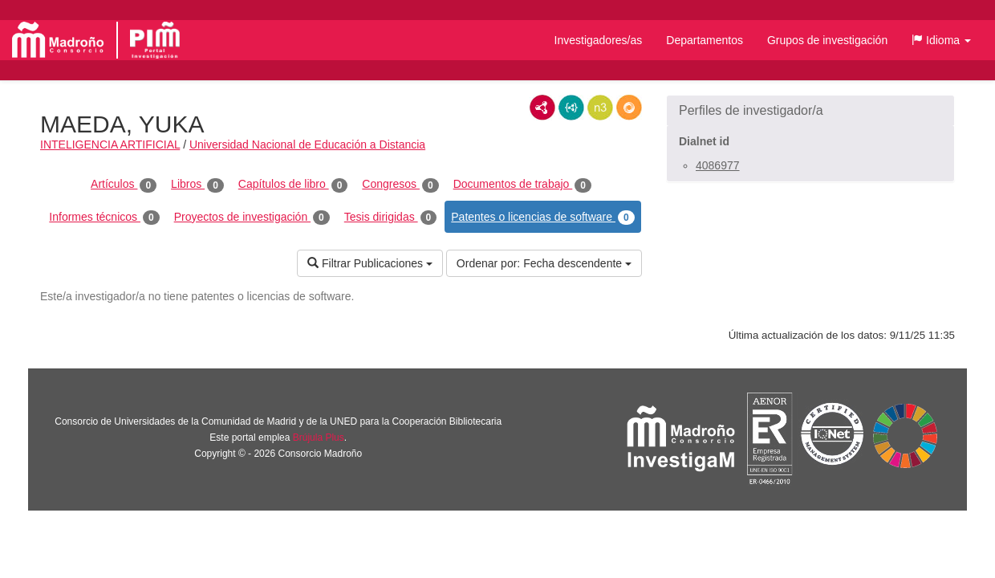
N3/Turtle (600, 107)
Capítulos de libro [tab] (293, 184)
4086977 (718, 165)
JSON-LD (571, 107)
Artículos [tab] (123, 184)
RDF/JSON (629, 107)
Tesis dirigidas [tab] (390, 217)
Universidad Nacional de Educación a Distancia (307, 144)
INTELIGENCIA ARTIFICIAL (110, 144)
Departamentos (704, 40)
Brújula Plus (318, 437)
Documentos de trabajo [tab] (522, 184)
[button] (941, 40)
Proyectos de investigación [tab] (252, 217)
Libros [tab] (197, 184)
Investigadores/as (598, 40)
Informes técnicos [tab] (104, 217)
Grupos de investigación (827, 40)
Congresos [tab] (400, 184)
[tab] (810, 111)
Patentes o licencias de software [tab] (542, 217)
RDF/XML (542, 107)
